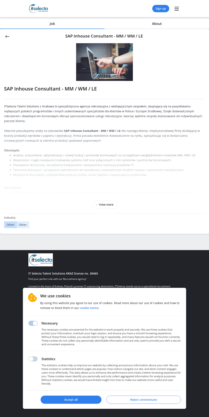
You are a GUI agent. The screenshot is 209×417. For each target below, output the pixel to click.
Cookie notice (89, 308)
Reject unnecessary (143, 400)
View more (104, 204)
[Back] (7, 36)
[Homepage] (40, 259)
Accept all (71, 400)
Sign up (161, 8)
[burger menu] (176, 8)
